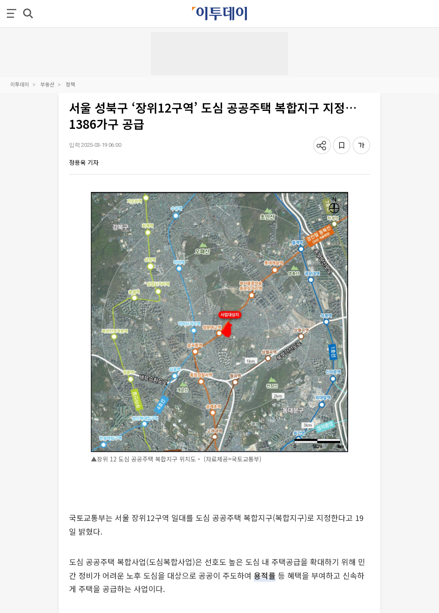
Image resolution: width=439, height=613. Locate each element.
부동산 (47, 84)
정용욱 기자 (84, 162)
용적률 (265, 575)
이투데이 (19, 84)
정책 (70, 84)
